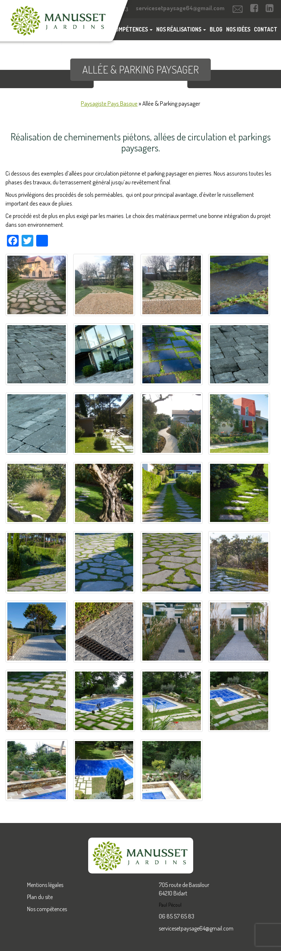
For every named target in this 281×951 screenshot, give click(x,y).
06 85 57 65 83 (176, 916)
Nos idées (238, 29)
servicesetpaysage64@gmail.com (196, 928)
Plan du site (40, 897)
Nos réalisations (181, 29)
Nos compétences (47, 909)
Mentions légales (45, 884)
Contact (265, 29)
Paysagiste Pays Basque (109, 103)
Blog (216, 29)
